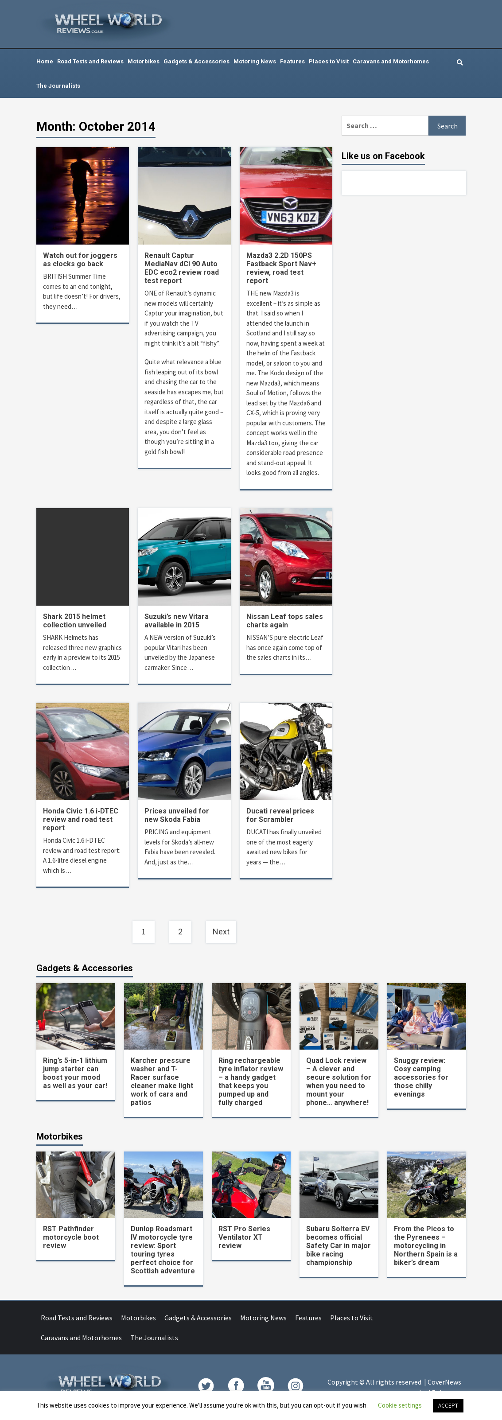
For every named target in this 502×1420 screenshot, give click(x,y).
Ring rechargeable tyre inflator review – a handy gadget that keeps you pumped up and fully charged (250, 1081)
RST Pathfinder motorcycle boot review (71, 1237)
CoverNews (444, 1381)
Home (44, 61)
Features (292, 61)
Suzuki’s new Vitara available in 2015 (176, 620)
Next (221, 931)
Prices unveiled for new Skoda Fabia (176, 815)
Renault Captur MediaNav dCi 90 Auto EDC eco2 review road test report (181, 268)
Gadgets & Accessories (196, 61)
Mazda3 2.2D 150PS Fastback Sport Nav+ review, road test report (281, 268)
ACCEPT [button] (448, 1405)
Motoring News (254, 61)
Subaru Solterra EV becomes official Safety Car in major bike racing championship (338, 1246)
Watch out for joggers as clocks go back (80, 259)
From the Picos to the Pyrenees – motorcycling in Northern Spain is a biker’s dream (426, 1246)
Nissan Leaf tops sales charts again (284, 620)
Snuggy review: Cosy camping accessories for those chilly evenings (421, 1077)
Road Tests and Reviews (90, 61)
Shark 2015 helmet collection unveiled (74, 620)
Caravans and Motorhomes (391, 61)
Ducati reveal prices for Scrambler (280, 815)
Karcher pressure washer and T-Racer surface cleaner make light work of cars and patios (162, 1081)
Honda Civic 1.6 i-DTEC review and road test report (80, 819)
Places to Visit (329, 61)
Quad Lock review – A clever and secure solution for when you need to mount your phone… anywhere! (338, 1081)
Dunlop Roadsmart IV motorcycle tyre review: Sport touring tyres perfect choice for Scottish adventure (163, 1250)
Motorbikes (144, 61)
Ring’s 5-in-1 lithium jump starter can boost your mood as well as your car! (75, 1073)
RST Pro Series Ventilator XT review (244, 1237)
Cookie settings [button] (400, 1405)
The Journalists (58, 85)
